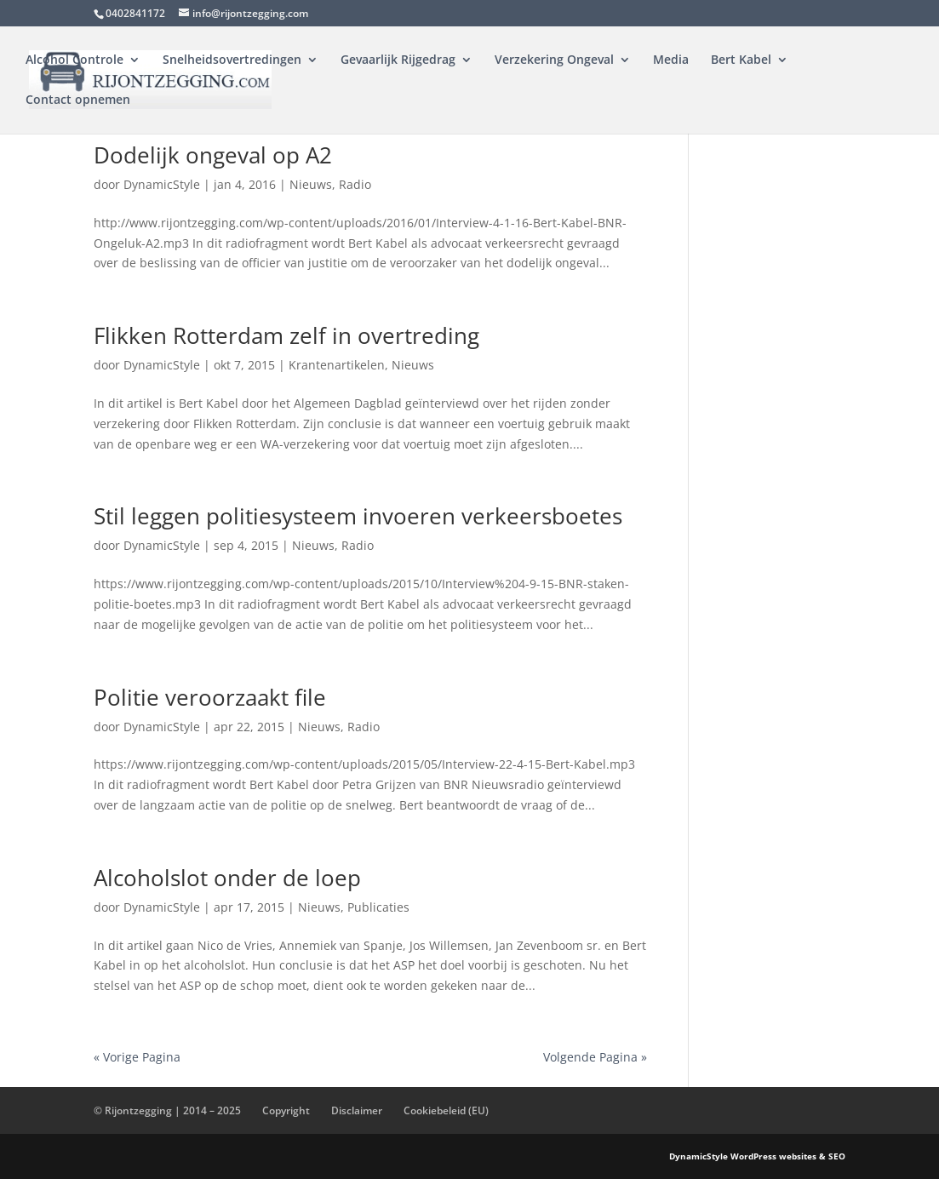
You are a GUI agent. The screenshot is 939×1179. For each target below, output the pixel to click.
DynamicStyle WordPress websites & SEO (757, 1156)
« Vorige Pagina (137, 1057)
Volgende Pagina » (595, 1057)
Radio (355, 184)
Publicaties (378, 907)
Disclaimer (356, 1110)
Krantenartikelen (337, 365)
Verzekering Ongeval (554, 60)
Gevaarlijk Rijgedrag (398, 60)
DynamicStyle (161, 184)
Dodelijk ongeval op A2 (213, 155)
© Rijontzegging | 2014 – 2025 (167, 1110)
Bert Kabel (741, 60)
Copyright (286, 1110)
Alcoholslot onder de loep (227, 877)
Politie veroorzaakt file (210, 697)
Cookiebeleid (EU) (446, 1110)
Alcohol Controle (74, 60)
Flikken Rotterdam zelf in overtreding (286, 335)
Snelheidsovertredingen (232, 60)
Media (671, 60)
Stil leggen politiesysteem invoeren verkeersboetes (358, 516)
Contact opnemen (78, 100)
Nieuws (310, 184)
